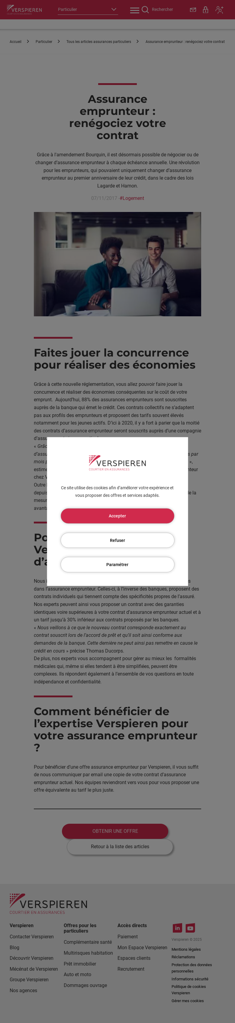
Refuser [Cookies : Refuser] (117, 540)
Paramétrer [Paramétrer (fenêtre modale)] (117, 564)
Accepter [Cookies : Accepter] (117, 515)
